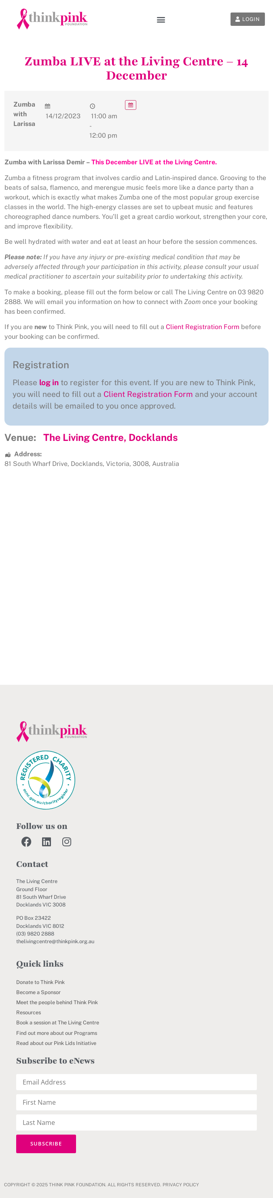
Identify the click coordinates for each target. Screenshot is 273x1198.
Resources (28, 1012)
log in (49, 382)
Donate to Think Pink (40, 982)
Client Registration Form (202, 327)
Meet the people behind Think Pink (57, 1002)
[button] (160, 19)
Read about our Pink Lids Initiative (56, 1043)
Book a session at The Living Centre (57, 1023)
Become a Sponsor (38, 992)
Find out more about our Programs (56, 1033)
